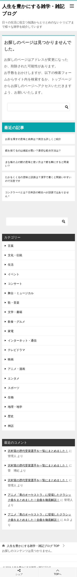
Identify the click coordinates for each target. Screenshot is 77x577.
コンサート (15, 283)
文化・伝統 (15, 255)
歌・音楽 (13, 302)
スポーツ (13, 388)
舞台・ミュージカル (21, 293)
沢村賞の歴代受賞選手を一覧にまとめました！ (38, 450)
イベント (13, 274)
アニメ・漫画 (16, 368)
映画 (11, 359)
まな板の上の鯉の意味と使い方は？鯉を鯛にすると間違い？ (37, 164)
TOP (33, 545)
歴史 (11, 416)
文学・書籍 (15, 312)
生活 (11, 264)
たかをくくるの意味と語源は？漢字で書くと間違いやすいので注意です (38, 179)
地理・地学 (15, 406)
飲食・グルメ (16, 321)
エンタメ (13, 378)
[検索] (38, 107)
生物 (11, 397)
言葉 (11, 245)
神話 (11, 425)
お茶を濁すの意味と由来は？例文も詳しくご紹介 (33, 139)
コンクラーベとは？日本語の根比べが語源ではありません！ (37, 194)
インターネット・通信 (22, 340)
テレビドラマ (16, 350)
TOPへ (58, 572)
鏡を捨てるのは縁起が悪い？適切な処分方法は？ (33, 150)
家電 (11, 331)
